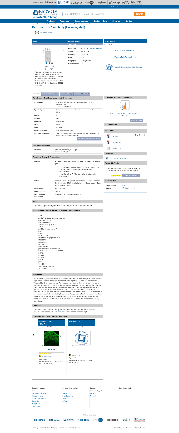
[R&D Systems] (50, 2)
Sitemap (54, 428)
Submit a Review (131, 175)
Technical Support (96, 391)
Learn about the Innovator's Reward (89, 138)
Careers (64, 393)
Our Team (65, 401)
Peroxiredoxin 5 (42, 24)
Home (34, 24)
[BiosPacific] (102, 2)
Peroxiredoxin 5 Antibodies (56, 24)
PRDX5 (124, 185)
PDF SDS (115, 136)
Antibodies (35, 391)
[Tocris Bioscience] (77, 2)
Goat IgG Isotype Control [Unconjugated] (124, 113)
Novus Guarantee (67, 396)
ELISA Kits (35, 401)
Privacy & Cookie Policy (41, 428)
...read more (39, 85)
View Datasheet (136, 120)
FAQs (92, 393)
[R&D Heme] (137, 2)
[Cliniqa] (114, 2)
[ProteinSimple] (90, 2)
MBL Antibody (74, 321)
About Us (116, 21)
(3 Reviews (47, 354)
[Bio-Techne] (37, 2)
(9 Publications (74, 355)
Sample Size (36, 404)
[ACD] (126, 2)
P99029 (125, 188)
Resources (64, 21)
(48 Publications (45, 356)
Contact (129, 21)
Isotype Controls (37, 396)
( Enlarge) (49, 69)
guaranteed (62, 312)
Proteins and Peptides (39, 398)
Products (51, 21)
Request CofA (116, 148)
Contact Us (65, 398)
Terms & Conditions (75, 428)
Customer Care (100, 21)
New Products (36, 406)
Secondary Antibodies (39, 393)
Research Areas (81, 21)
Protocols (93, 396)
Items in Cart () (107, 7)
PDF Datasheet (117, 142)
